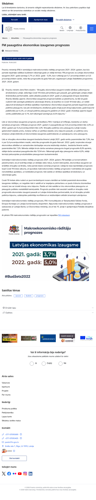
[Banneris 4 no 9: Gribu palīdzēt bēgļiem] (67, 338)
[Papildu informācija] (21, 434)
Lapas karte (7, 416)
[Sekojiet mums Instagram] (25, 473)
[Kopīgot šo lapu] (48, 312)
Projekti (5, 391)
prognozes (40, 296)
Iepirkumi (6, 387)
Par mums (6, 395)
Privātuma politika (9, 408)
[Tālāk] (91, 338)
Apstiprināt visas (41, 19)
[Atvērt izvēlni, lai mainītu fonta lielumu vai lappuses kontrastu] (81, 29)
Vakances (6, 383)
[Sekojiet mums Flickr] (14, 473)
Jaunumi (18, 296)
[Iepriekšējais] (5, 338)
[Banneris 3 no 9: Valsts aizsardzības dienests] (48, 338)
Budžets (29, 296)
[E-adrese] (7, 451)
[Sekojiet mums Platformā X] (4, 474)
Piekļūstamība (7, 412)
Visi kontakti (14, 458)
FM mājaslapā (64, 215)
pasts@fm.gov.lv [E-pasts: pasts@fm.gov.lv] (12, 442)
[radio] (33, 363)
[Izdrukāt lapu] (48, 307)
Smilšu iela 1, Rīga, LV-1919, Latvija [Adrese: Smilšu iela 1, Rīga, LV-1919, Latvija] (19, 446)
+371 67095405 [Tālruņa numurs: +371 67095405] (11, 438)
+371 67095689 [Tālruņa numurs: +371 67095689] (11, 434)
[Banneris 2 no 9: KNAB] (28, 338)
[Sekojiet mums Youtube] (20, 473)
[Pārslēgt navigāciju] (91, 28)
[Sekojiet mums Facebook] (9, 474)
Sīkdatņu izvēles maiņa (11, 420)
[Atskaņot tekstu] (11, 50)
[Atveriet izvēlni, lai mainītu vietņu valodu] (70, 29)
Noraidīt (14, 19)
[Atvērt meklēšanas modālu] (61, 29)
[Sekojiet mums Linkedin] (30, 474)
